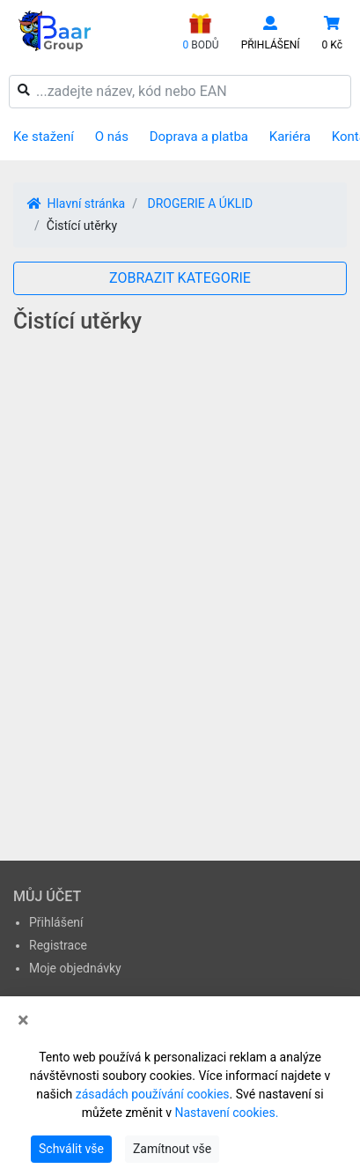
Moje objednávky (75, 968)
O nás (112, 136)
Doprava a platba (199, 136)
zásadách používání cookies (153, 1094)
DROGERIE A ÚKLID (200, 203)
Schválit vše (71, 1149)
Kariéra (290, 136)
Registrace (58, 945)
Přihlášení (56, 922)
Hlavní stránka (76, 203)
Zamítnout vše (172, 1149)
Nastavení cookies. (226, 1113)
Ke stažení (43, 136)
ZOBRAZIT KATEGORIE (180, 278)
